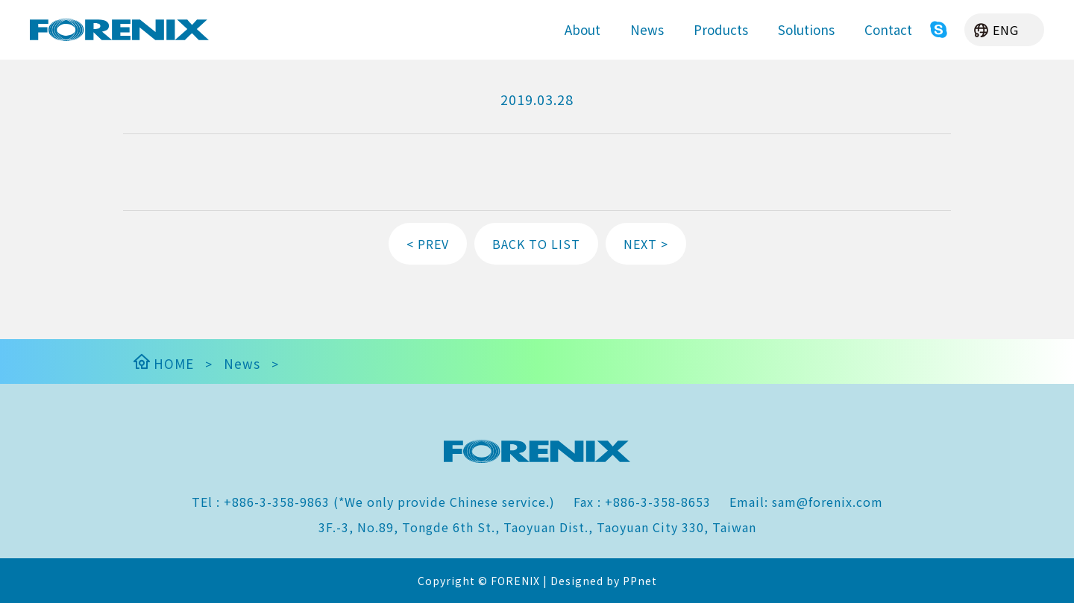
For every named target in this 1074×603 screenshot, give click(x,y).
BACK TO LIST (536, 244)
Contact (888, 29)
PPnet (640, 580)
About (582, 29)
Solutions (806, 29)
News (647, 29)
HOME (162, 363)
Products (721, 29)
